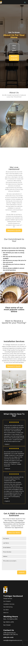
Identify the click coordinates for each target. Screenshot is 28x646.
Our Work (6, 609)
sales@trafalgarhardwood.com (12, 640)
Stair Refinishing (7, 607)
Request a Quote (14, 230)
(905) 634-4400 (8, 637)
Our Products (7, 601)
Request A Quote (14, 58)
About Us (5, 612)
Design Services (7, 598)
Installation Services (8, 604)
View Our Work (14, 48)
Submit (21, 572)
